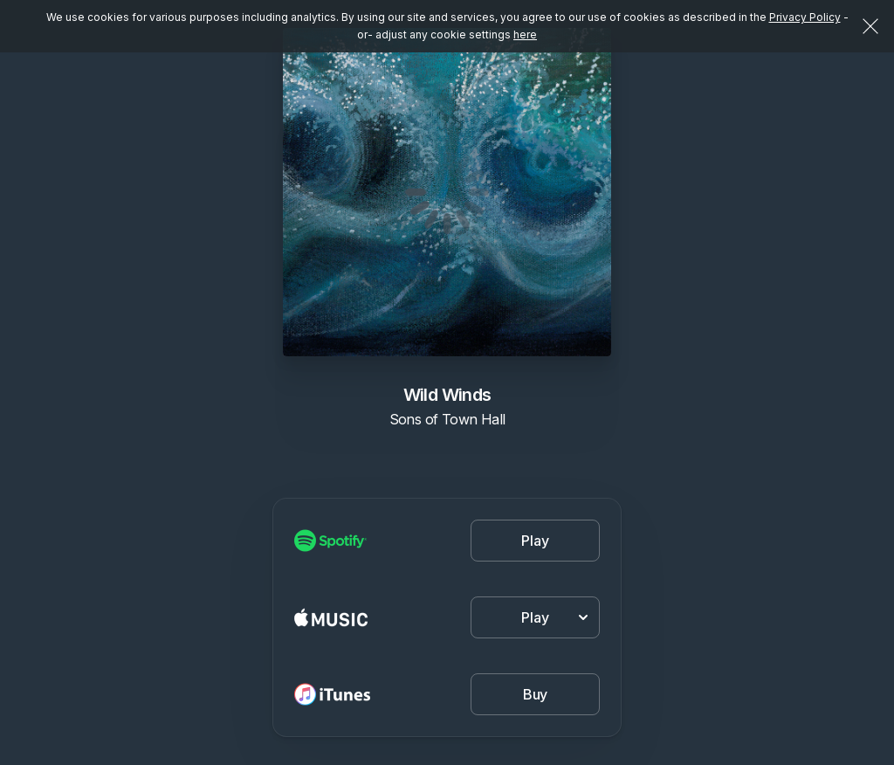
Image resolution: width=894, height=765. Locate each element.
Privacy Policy (805, 17)
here (525, 34)
